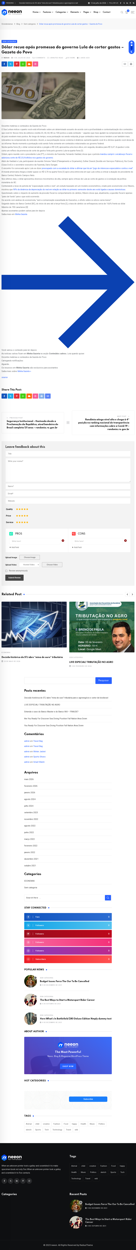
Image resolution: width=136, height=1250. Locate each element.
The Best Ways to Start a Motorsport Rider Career (67, 1000)
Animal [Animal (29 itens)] (29, 1124)
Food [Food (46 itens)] (66, 1124)
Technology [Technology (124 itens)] (57, 1130)
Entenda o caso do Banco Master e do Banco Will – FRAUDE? (51, 711)
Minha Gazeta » (24, 371)
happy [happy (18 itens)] (74, 1124)
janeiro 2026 (29, 792)
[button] (127, 594)
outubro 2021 (30, 865)
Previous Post (16, 418)
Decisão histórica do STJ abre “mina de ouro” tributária (32, 657)
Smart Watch (39, 762)
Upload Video (11, 565)
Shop (96, 12)
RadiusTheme (86, 1245)
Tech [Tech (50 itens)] (47, 1130)
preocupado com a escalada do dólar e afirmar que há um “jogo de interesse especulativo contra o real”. (87, 168)
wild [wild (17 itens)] (76, 1130)
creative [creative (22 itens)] (46, 1124)
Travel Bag (38, 741)
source (5, 377)
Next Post (121, 416)
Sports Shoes (39, 757)
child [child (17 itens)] (37, 1124)
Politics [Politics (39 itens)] (102, 1124)
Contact (106, 12)
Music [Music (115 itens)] (92, 1124)
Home (35, 12)
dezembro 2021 (31, 859)
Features (47, 12)
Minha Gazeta (21, 214)
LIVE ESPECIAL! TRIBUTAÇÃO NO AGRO (91, 662)
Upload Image (11, 557)
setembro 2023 (31, 812)
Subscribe (88, 1099)
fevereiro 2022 (30, 845)
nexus (6, 58)
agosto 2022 (30, 826)
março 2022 (29, 839)
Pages (86, 12)
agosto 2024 (30, 799)
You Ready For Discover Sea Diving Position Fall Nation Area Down (53, 725)
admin (27, 741)
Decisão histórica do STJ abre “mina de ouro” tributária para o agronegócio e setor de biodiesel (54, 3)
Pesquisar (103, 680)
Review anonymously (18, 571)
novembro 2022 (31, 819)
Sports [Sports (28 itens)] (38, 1130)
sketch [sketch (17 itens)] (28, 1130)
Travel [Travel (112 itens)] (68, 1130)
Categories (61, 12)
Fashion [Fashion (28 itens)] (56, 1124)
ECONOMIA (6, 652)
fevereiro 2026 (30, 786)
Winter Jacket (39, 751)
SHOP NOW (68, 1066)
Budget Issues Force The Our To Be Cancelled (64, 981)
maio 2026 (29, 779)
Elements (74, 12)
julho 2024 (28, 806)
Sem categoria (76, 657)
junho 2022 (29, 832)
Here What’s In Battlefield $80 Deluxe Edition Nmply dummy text (76, 1019)
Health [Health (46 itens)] (83, 1124)
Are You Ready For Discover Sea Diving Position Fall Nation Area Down (55, 718)
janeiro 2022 (29, 852)
